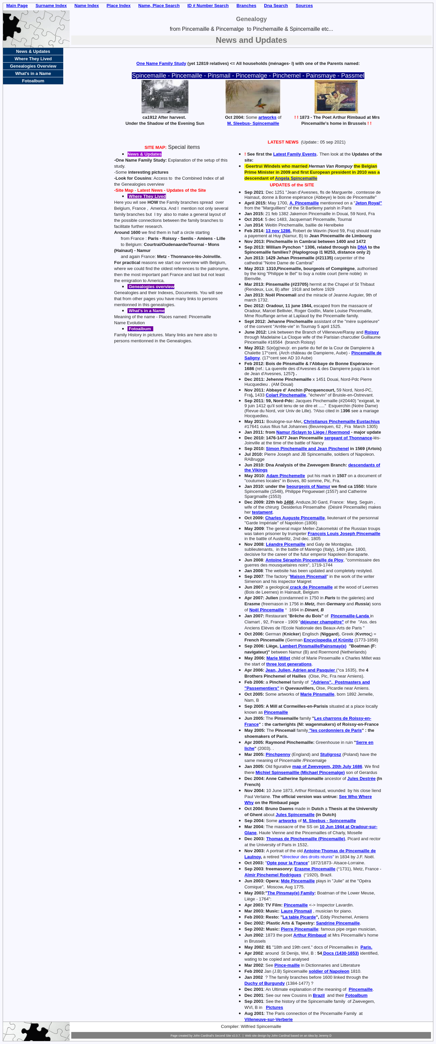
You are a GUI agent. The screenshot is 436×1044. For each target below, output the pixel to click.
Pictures (274, 1007)
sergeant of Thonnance (348, 437)
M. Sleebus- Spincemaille (253, 123)
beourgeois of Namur (308, 486)
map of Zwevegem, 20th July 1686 (327, 766)
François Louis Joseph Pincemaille (344, 533)
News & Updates (33, 51)
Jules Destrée (361, 778)
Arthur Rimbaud (310, 935)
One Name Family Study (161, 63)
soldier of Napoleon (329, 971)
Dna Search (276, 5)
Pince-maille (287, 965)
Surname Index (51, 5)
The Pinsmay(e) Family (291, 892)
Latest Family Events (294, 154)
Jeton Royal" (368, 202)
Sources (304, 5)
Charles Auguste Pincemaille (295, 517)
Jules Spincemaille (295, 814)
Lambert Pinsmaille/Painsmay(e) (313, 645)
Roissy (371, 332)
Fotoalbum (356, 995)
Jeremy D (325, 1035)
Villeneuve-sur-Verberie (268, 1019)
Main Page (17, 5)
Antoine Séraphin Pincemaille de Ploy (304, 559)
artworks (267, 117)
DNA (362, 247)
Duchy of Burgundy (264, 983)
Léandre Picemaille (286, 544)
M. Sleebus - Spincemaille (329, 820)
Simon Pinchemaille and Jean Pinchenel (307, 448)
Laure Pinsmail (296, 910)
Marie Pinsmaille (317, 694)
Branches (246, 5)
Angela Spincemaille (296, 178)
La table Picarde (299, 917)
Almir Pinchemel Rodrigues (272, 874)
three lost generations (289, 664)
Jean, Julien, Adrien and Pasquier (300, 670)
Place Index (119, 5)
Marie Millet (278, 658)
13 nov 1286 (278, 230)
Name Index (87, 5)
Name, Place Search (159, 5)
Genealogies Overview (33, 66)
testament (262, 512)
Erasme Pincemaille (314, 868)
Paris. (366, 947)
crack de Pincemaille (311, 587)
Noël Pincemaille (266, 609)
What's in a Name (33, 73)
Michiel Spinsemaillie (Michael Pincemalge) (300, 772)
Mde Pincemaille (298, 880)
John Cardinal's (203, 1035)
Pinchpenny (278, 754)
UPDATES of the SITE (292, 184)
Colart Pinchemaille (286, 395)
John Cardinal (280, 1035)
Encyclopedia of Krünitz (328, 639)
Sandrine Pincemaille (338, 923)
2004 (257, 778)
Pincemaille (276, 712)
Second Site (223, 1035)
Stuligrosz (330, 754)
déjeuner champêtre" (322, 621)
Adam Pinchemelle (285, 475)
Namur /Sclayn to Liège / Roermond (313, 432)
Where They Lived (33, 58)
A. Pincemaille (304, 202)
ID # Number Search (208, 5)
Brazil (319, 995)
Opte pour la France (287, 862)
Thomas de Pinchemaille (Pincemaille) (305, 838)
